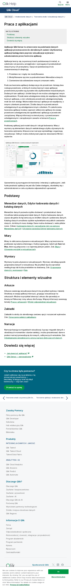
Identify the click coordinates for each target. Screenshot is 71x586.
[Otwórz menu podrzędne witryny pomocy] (3, 10)
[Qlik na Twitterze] (53, 565)
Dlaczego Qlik (12, 486)
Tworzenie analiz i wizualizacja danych (49, 17)
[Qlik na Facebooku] (62, 565)
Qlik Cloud (13, 10)
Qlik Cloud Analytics (14, 464)
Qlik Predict (11, 471)
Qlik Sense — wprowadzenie (19, 357)
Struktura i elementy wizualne (18, 37)
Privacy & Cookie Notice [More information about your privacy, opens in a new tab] (20, 585)
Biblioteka (10, 432)
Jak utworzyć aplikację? (17, 353)
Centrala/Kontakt (13, 552)
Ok (58, 572)
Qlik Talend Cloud (13, 451)
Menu (67, 5)
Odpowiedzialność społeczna (18, 532)
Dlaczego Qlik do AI (14, 500)
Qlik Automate (12, 475)
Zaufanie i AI (11, 496)
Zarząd (9, 528)
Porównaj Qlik (12, 503)
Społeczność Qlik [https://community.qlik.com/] (40, 565)
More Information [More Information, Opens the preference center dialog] (58, 577)
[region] (35, 576)
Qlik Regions (11, 513)
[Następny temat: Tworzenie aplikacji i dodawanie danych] (52, 398)
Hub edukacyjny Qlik (14, 425)
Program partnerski (14, 542)
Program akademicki (15, 539)
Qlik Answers (11, 468)
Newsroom (10, 549)
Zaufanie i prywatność (15, 493)
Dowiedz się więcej (14, 41)
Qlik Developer (12, 418)
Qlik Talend (11, 448)
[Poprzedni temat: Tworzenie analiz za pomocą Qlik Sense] (18, 398)
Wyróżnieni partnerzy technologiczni (21, 507)
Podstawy (11, 34)
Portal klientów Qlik (14, 429)
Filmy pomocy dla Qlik (15, 415)
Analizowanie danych (23, 17)
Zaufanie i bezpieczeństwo (17, 490)
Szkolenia (10, 422)
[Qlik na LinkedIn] (58, 565)
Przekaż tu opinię (14, 387)
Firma (8, 525)
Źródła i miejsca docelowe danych (20, 510)
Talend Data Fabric (14, 454)
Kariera (9, 545)
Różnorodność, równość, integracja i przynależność (28, 535)
